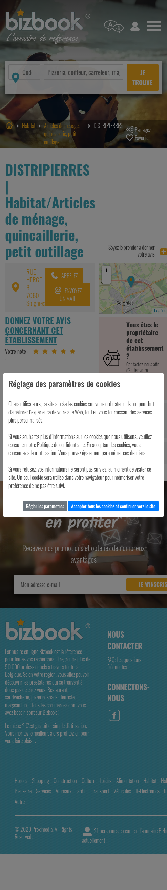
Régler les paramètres (45, 506)
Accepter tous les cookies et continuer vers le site (113, 506)
